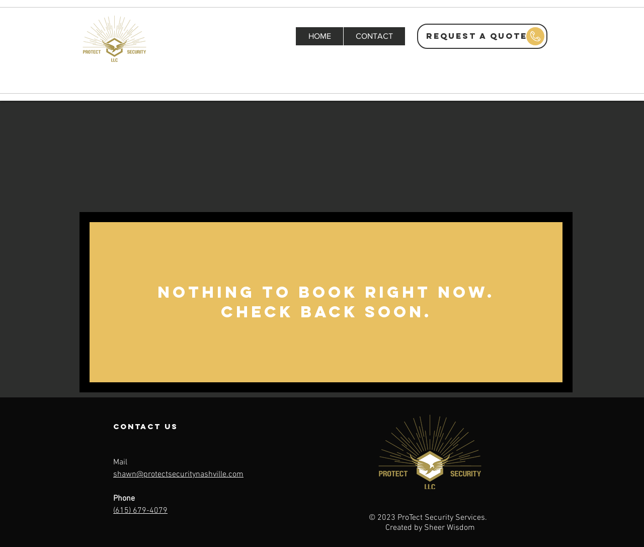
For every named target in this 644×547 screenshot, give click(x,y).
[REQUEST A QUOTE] (482, 36)
